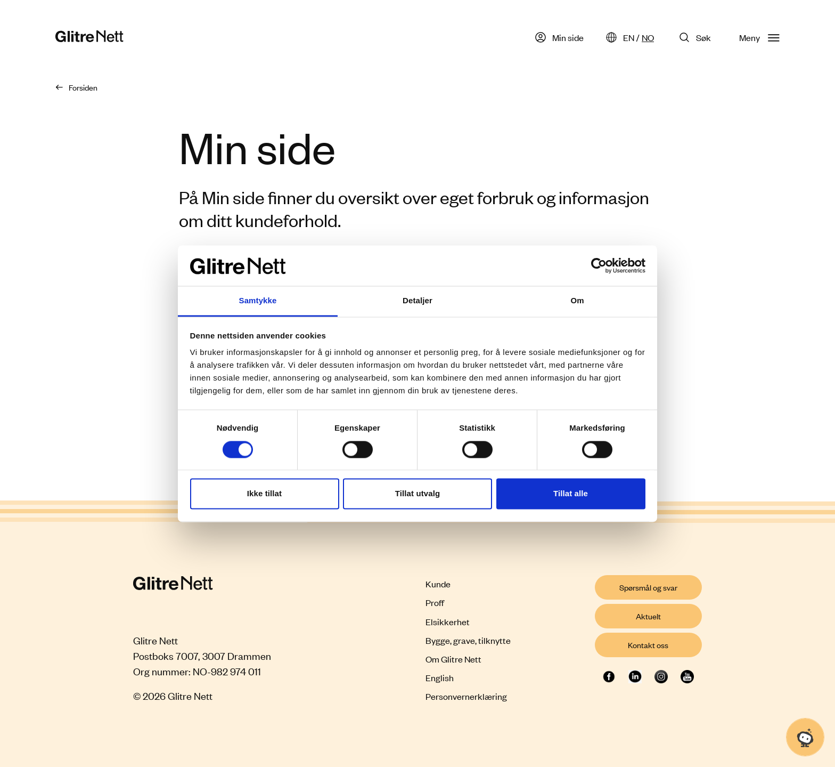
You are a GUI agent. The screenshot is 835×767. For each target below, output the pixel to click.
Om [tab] (577, 300)
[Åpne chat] (805, 737)
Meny (759, 37)
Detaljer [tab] (417, 300)
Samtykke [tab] (258, 300)
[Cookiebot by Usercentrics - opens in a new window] (598, 265)
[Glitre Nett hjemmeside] (89, 37)
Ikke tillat (264, 493)
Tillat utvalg (417, 493)
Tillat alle (570, 493)
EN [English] (628, 37)
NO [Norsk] (648, 37)
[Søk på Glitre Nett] (696, 37)
